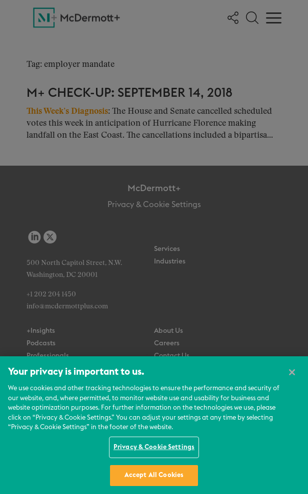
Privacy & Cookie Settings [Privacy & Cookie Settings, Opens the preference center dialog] (154, 447)
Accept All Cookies (154, 475)
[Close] (292, 372)
